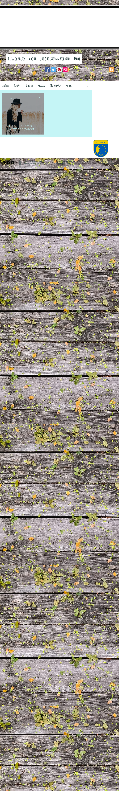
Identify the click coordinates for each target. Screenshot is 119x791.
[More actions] (40, 98)
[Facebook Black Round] (8, 162)
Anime (69, 85)
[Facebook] (47, 69)
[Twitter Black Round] (12, 162)
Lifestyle (29, 85)
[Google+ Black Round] (4, 162)
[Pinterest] (59, 69)
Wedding (41, 85)
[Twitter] (53, 69)
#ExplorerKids (55, 85)
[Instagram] (65, 69)
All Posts (5, 85)
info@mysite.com (63, 164)
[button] (87, 86)
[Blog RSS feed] (111, 69)
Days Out (17, 85)
